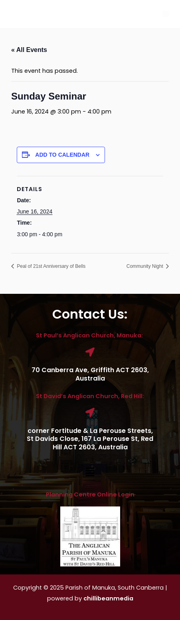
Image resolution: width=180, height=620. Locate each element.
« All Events (29, 49)
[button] (90, 472)
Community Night (145, 266)
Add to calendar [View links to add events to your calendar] (62, 155)
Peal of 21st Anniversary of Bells (50, 266)
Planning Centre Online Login (90, 494)
